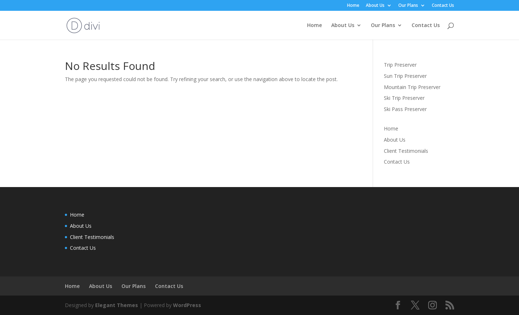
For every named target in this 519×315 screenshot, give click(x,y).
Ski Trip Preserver (404, 97)
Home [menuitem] (353, 5)
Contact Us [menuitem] (443, 5)
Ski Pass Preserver (405, 109)
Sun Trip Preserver (405, 75)
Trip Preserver (400, 64)
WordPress (187, 305)
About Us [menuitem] (375, 5)
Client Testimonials (406, 150)
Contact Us (397, 161)
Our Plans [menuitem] (408, 5)
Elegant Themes (116, 305)
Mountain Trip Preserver (412, 87)
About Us (394, 139)
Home (391, 128)
